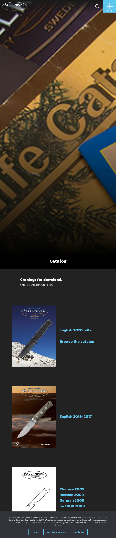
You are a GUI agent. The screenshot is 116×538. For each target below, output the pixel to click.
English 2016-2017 (76, 416)
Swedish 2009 (72, 506)
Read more (79, 532)
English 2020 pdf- (76, 330)
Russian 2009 (72, 495)
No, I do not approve (56, 532)
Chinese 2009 (72, 489)
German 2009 (72, 500)
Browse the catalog (77, 341)
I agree (35, 532)
